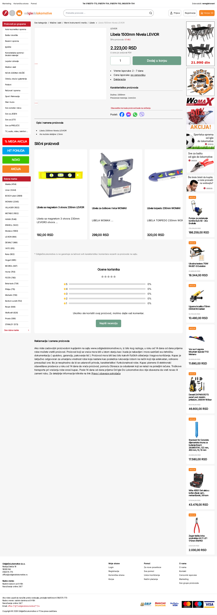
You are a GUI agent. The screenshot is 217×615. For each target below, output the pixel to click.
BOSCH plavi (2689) (13, 196)
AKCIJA (16, 169)
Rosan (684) (10, 307)
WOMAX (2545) (12, 201)
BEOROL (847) (11, 266)
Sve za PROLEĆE (12, 125)
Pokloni (8, 84)
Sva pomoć (149, 571)
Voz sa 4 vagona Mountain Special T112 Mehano (199, 352)
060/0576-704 (128, 3)
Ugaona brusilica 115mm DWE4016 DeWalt (199, 307)
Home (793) (10, 272)
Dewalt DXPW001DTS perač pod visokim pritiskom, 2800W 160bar (200, 397)
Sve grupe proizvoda (189, 583)
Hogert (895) (10, 260)
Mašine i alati (10, 67)
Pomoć (34, 3)
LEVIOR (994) (10, 237)
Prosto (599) (10, 318)
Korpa (111, 579)
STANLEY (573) (11, 324)
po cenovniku (138, 74)
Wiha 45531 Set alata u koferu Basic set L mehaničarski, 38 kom (199, 493)
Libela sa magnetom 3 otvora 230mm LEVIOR (60, 211)
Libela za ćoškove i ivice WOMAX (109, 212)
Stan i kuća (9, 102)
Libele (92, 22)
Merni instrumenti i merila (75, 22)
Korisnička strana (21, 3)
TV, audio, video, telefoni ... (16, 131)
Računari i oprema (12, 90)
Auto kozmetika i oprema (15, 29)
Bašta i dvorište (11, 35)
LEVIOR (113, 28)
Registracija (113, 571)
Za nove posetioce (152, 567)
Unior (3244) (10, 190)
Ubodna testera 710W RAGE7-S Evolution (198, 264)
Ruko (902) (10, 254)
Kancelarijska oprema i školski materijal (14, 54)
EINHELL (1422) (11, 225)
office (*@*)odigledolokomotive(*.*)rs (23, 606)
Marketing (6, 3)
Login (111, 567)
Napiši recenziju (108, 328)
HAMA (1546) (11, 219)
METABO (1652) (12, 213)
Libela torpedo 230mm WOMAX (163, 212)
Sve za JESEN (11, 114)
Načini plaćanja (151, 579)
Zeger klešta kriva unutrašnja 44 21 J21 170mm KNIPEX (198, 538)
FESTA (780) (10, 277)
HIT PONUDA (15, 150)
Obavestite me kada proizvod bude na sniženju (131, 108)
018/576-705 (115, 3)
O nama (182, 567)
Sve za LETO (10, 119)
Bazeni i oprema (12, 41)
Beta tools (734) (12, 283)
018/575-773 (91, 3)
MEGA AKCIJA (16, 141)
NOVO (16, 160)
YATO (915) (10, 248)
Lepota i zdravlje (12, 61)
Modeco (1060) (11, 231)
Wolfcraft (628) (11, 312)
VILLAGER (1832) (12, 207)
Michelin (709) (11, 295)
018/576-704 (103, 3)
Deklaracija (120, 79)
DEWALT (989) (11, 242)
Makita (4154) (10, 184)
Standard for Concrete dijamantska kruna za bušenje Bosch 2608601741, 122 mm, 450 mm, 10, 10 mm (199, 445)
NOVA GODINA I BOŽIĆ (15, 73)
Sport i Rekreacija (12, 96)
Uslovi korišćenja (152, 575)
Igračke (8, 47)
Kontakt (182, 571)
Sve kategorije (40, 22)
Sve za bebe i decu (13, 108)
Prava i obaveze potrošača (106, 378)
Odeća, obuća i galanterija (16, 79)
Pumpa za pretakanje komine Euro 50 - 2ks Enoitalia (198, 221)
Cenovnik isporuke (188, 575)
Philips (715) (10, 289)
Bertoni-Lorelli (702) (13, 301)
